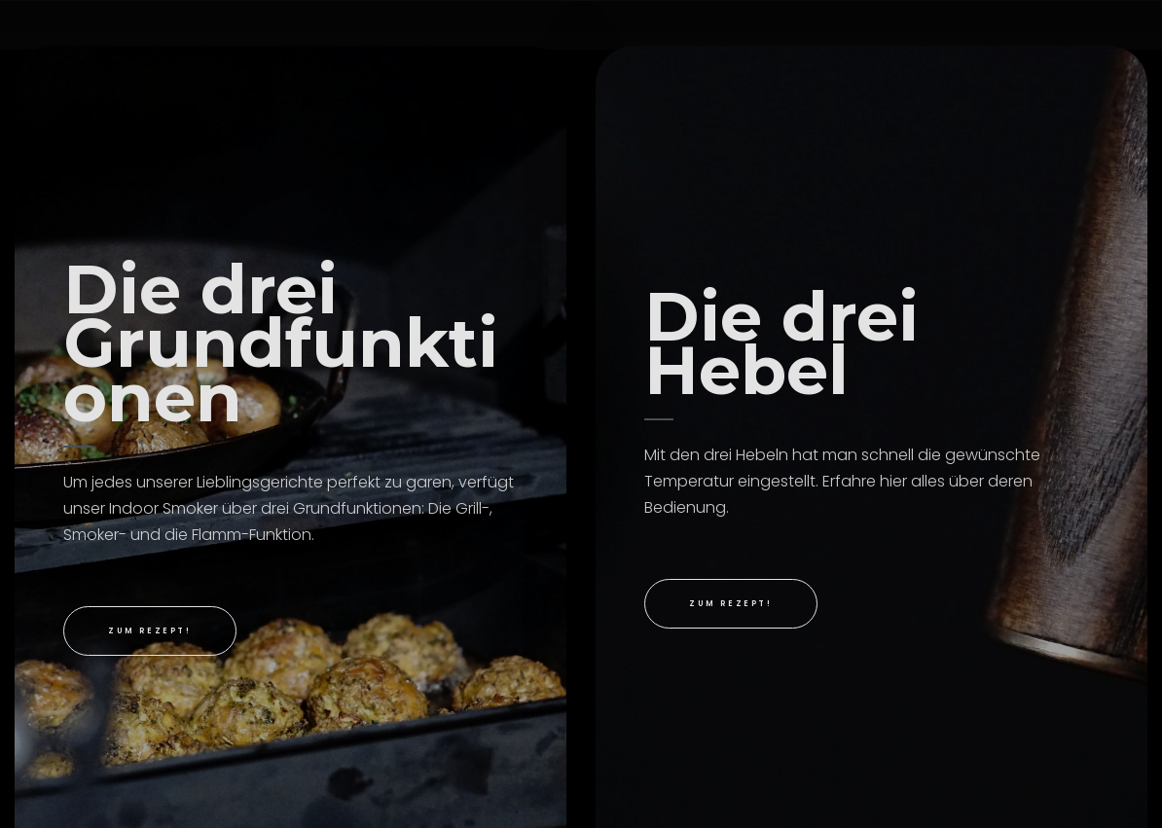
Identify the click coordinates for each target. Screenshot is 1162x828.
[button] (149, 631)
